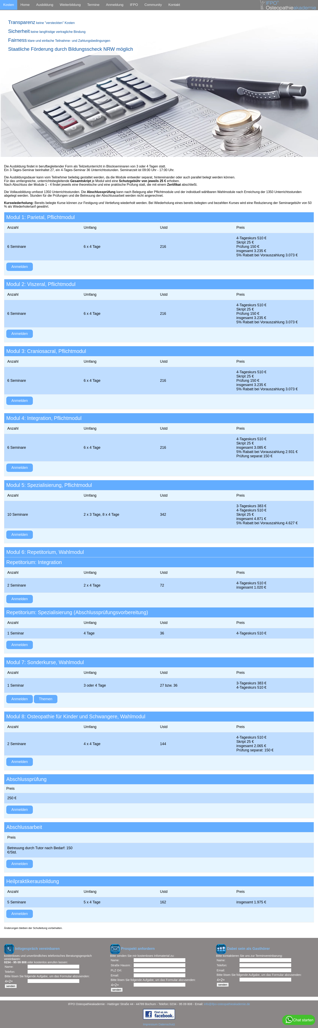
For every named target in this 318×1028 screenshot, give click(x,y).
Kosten (8, 5)
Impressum (150, 1024)
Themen (45, 699)
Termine (93, 5)
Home (25, 5)
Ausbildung (44, 5)
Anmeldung (115, 5)
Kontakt (174, 5)
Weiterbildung (70, 5)
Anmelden (19, 267)
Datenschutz (167, 1024)
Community (153, 5)
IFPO (134, 5)
